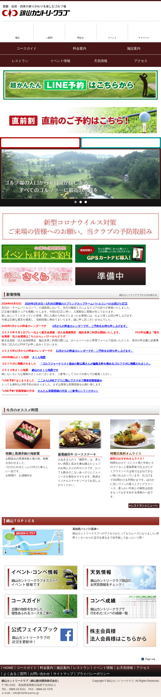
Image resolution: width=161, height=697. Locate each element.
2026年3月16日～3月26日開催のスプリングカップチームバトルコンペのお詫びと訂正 (76, 303)
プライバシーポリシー (93, 674)
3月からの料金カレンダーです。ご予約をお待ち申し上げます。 (90, 326)
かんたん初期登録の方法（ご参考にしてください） (68, 390)
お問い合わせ (40, 674)
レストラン (20, 61)
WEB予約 (40, 142)
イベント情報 (60, 61)
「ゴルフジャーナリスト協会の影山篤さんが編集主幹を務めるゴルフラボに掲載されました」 (95, 363)
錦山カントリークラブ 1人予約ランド (121, 142)
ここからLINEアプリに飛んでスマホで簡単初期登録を (70, 380)
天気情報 (100, 61)
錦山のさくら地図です (45, 370)
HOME (8, 668)
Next (156, 173)
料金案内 (79, 48)
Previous (5, 173)
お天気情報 (124, 668)
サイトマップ (63, 674)
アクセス (140, 61)
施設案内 (133, 48)
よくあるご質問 (15, 674)
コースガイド (27, 48)
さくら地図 (38, 357)
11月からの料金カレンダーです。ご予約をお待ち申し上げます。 (94, 350)
